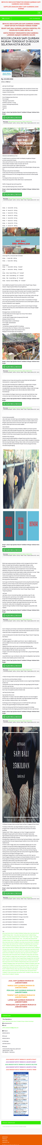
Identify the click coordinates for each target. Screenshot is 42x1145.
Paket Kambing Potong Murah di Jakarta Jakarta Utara (20, 121)
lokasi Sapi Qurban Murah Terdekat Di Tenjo (24, 972)
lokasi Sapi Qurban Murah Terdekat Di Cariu (12, 942)
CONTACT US (5, 1142)
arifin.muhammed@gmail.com (10, 1027)
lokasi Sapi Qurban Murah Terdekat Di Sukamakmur (26, 968)
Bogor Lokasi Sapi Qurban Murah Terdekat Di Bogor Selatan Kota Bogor (18, 1021)
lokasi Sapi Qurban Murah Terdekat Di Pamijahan (23, 963)
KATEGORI (6, 18)
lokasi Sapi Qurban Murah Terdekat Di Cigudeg (26, 945)
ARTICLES (5, 1140)
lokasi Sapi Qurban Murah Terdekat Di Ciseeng (17, 949)
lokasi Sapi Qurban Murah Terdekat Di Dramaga (23, 951)
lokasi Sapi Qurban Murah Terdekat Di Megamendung (14, 961)
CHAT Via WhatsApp (34, 18)
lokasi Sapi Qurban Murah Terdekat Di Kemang (25, 956)
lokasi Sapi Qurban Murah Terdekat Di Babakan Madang (14, 933)
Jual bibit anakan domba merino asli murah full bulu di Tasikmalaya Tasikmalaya (14, 1126)
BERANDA (5, 1137)
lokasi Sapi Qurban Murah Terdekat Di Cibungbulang (18, 943)
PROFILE (4, 1138)
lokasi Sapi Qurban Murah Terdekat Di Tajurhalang (13, 970)
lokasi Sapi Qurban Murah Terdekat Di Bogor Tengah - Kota (22, 936)
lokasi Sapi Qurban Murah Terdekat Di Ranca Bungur (17, 967)
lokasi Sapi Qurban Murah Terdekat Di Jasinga (19, 954)
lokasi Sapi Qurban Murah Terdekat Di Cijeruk (12, 947)
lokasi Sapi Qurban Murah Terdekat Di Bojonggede (28, 940)
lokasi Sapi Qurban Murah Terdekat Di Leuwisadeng (27, 959)
